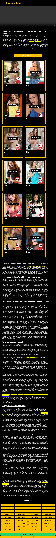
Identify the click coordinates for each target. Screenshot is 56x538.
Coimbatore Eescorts (21, 511)
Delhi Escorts (48, 511)
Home (38, 3)
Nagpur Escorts (7, 526)
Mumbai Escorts (34, 523)
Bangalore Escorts (21, 508)
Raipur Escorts (21, 529)
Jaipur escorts (35, 517)
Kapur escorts (8, 520)
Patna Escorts (48, 526)
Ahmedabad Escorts (21, 505)
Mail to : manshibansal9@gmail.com (28, 536)
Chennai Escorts (7, 511)
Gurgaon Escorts (21, 514)
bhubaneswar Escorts (7, 505)
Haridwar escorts (35, 514)
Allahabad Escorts (48, 505)
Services (48, 3)
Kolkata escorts (21, 520)
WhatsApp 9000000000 (28, 534)
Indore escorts (8, 517)
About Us (43, 3)
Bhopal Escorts (34, 508)
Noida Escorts (35, 526)
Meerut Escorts (21, 523)
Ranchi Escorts (48, 529)
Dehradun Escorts (35, 511)
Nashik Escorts (21, 526)
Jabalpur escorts (21, 517)
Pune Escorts (8, 529)
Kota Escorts (35, 520)
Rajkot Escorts (35, 529)
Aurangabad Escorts (7, 508)
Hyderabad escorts (48, 514)
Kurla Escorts (48, 520)
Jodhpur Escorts (48, 517)
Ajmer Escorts (35, 505)
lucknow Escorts (7, 523)
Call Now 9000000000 (28, 532)
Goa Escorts (7, 514)
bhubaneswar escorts (48, 508)
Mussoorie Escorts (48, 523)
